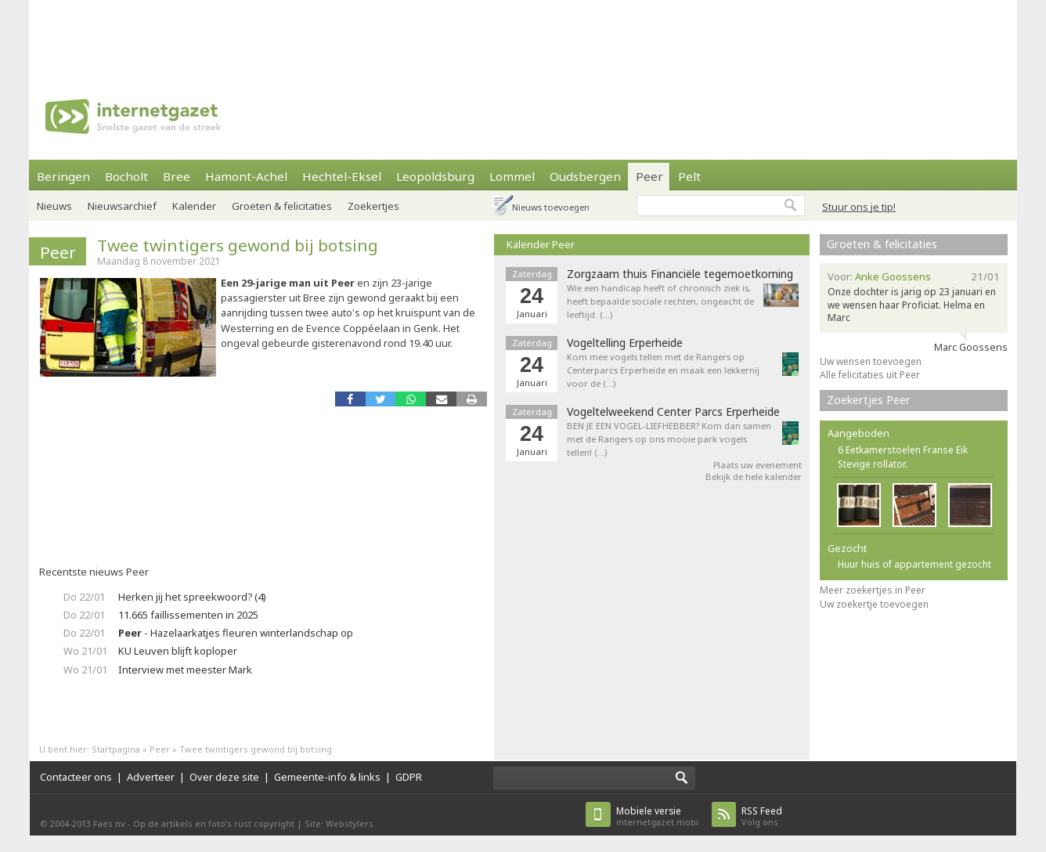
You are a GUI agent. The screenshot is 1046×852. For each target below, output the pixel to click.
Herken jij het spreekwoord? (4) (192, 597)
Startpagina (116, 749)
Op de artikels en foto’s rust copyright (213, 823)
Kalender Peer (541, 244)
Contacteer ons (76, 777)
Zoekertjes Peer (869, 399)
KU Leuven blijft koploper (177, 651)
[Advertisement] (523, 35)
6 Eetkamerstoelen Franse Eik (903, 450)
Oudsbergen (585, 176)
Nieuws (54, 206)
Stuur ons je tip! (859, 207)
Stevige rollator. (872, 464)
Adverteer (151, 777)
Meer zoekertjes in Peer (872, 590)
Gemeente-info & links (327, 777)
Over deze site (224, 777)
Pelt (689, 176)
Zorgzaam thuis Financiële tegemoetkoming (680, 274)
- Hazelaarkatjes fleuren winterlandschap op (235, 633)
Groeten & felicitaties (282, 206)
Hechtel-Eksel (341, 176)
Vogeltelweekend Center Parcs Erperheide (673, 412)
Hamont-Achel (246, 176)
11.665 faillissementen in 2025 (188, 615)
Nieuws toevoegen (551, 207)
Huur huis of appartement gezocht (914, 564)
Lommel (512, 176)
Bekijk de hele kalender (753, 476)
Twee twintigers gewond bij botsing (237, 245)
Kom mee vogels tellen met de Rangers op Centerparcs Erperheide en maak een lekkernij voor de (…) (663, 370)
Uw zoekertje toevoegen (874, 604)
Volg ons (761, 816)
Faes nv (109, 823)
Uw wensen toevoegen (871, 361)
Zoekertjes (373, 206)
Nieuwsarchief (122, 206)
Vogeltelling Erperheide (625, 343)
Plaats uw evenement (757, 465)
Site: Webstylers (339, 823)
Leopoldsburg (435, 176)
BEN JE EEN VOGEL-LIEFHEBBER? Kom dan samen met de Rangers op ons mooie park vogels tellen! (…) (669, 439)
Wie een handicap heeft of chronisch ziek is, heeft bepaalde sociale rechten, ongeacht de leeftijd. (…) (660, 301)
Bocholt (126, 176)
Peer (649, 176)
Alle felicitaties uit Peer (870, 374)
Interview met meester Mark (185, 669)
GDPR (408, 777)
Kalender (194, 206)
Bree (176, 176)
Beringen (63, 176)
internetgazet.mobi (657, 816)
